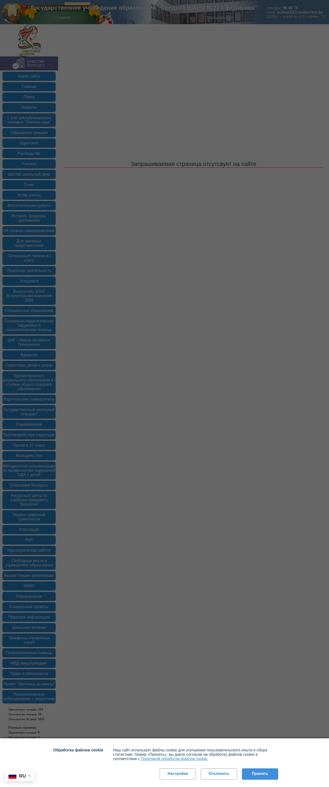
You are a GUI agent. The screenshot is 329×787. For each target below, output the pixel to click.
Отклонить (219, 774)
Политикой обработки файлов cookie (174, 759)
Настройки (178, 774)
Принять (260, 774)
